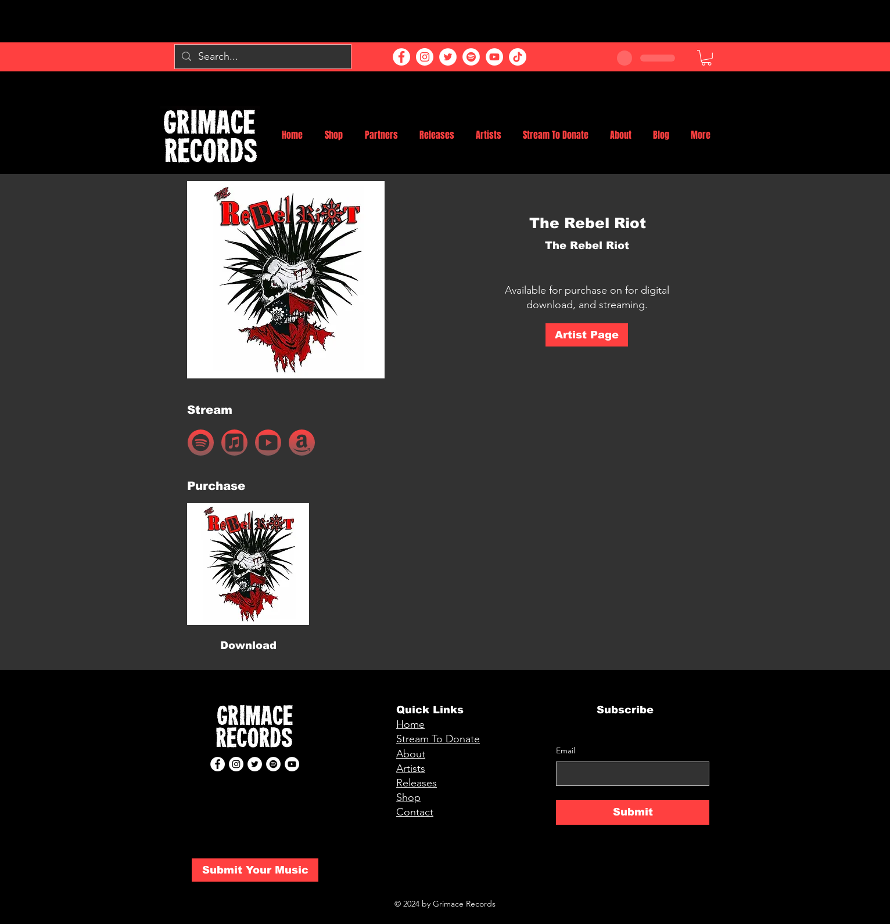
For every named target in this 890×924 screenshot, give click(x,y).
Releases (416, 783)
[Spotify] (471, 57)
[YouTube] (494, 57)
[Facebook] (401, 57)
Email (565, 750)
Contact (414, 812)
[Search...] (262, 56)
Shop (408, 797)
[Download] (248, 646)
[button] (706, 58)
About (410, 754)
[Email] (629, 773)
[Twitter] (448, 57)
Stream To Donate (438, 738)
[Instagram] (424, 57)
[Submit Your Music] (255, 870)
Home (410, 724)
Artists (410, 768)
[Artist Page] (587, 334)
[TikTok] (517, 57)
